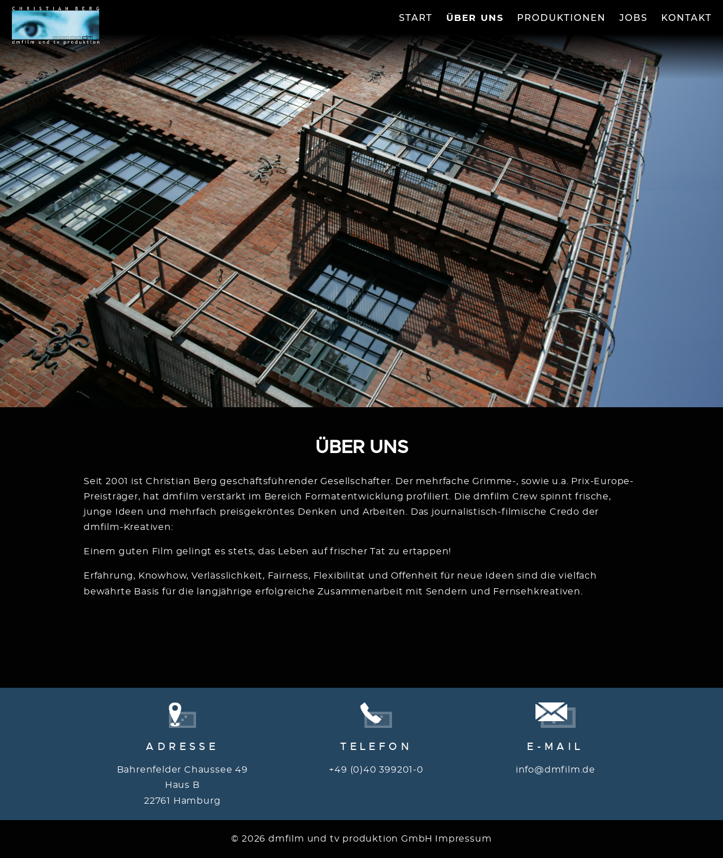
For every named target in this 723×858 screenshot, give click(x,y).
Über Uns (475, 18)
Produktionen (561, 17)
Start (415, 17)
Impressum (463, 838)
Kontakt (686, 17)
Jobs (633, 17)
